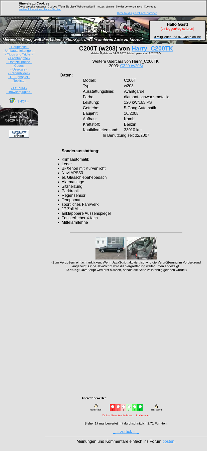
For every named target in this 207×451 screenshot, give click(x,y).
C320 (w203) (131, 66)
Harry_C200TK (152, 48)
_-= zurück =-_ (126, 432)
